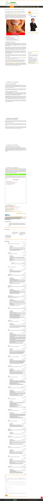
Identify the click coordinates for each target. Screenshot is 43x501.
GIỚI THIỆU (8, 6)
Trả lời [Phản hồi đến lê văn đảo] (25, 448)
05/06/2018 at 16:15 (24, 412)
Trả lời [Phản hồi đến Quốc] (25, 457)
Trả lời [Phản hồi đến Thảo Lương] (25, 254)
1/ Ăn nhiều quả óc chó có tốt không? (10, 37)
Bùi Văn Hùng (7, 13)
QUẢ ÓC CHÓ (12, 6)
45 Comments (20, 13)
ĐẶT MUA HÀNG (16, 6)
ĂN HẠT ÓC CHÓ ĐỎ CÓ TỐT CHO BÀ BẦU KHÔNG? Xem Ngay (33, 62)
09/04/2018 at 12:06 (24, 323)
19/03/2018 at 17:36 (24, 320)
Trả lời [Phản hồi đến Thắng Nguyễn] (25, 276)
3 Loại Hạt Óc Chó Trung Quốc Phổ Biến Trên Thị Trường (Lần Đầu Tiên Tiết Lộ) (33, 55)
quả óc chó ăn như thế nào (8, 219)
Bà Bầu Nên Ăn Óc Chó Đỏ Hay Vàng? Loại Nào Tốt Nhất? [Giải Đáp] (33, 60)
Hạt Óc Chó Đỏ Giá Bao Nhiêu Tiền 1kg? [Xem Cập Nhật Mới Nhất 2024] (32, 59)
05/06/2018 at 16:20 (24, 439)
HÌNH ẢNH (28, 6)
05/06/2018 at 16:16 (24, 423)
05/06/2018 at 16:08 (24, 379)
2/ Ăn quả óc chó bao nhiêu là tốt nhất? (10, 38)
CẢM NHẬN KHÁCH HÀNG (23, 6)
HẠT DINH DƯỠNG (11, 9)
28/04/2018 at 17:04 (24, 365)
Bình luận (6, 480)
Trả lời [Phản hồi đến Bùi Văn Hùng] (25, 261)
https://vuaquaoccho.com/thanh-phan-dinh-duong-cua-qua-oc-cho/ (17, 372)
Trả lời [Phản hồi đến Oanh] (25, 331)
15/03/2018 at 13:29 (24, 252)
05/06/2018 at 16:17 (24, 432)
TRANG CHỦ (6, 9)
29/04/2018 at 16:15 (24, 446)
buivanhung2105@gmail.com (10, 210)
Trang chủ (5, 6)
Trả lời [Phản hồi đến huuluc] (25, 347)
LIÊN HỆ (34, 6)
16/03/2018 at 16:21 (24, 285)
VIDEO (31, 6)
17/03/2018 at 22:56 (24, 307)
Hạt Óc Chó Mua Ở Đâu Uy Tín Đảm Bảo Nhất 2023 (15, 233)
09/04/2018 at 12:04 (24, 299)
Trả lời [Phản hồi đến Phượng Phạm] (25, 367)
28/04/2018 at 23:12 (24, 409)
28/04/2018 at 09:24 (24, 345)
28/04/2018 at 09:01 (24, 329)
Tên (5, 486)
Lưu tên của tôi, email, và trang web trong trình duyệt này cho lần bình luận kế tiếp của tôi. (15, 493)
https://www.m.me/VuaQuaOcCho (14, 404)
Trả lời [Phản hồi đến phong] (25, 309)
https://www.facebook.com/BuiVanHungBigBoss (16, 211)
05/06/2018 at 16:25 (24, 469)
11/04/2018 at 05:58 (24, 269)
